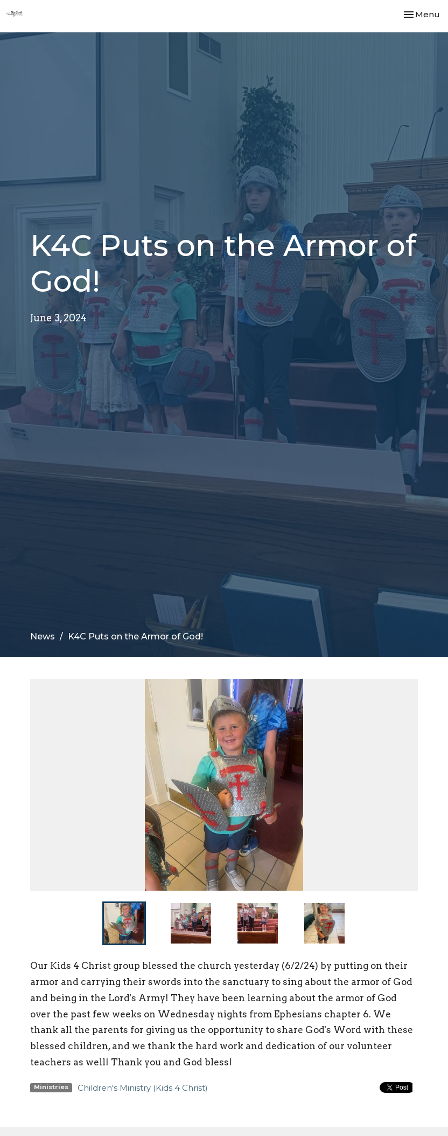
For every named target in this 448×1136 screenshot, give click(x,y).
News (42, 636)
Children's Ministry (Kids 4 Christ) (143, 1088)
